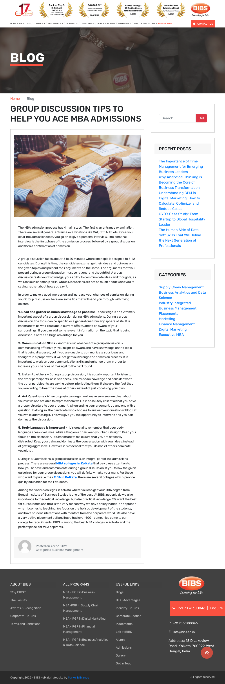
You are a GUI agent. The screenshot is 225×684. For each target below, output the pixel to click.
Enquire (216, 608)
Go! (201, 118)
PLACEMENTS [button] (55, 23)
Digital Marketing (173, 329)
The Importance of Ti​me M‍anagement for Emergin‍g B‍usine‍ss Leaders (181, 166)
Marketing (167, 319)
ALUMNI (152, 23)
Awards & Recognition (25, 608)
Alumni (120, 640)
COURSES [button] (39, 23)
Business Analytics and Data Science (182, 295)
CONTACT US (202, 23)
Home (15, 98)
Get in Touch (124, 663)
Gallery (121, 655)
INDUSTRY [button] (72, 23)
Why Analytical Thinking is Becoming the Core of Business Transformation (180, 182)
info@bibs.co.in (184, 632)
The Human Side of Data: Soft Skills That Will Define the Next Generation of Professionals (180, 238)
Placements (168, 313)
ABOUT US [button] (25, 23)
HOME (14, 23)
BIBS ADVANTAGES (106, 23)
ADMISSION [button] (124, 23)
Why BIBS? (17, 592)
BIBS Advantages (128, 600)
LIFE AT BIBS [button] (88, 23)
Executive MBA (171, 335)
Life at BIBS (124, 632)
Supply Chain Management (181, 287)
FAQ (136, 23)
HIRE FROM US (165, 23)
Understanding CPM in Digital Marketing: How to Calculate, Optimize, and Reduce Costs (179, 201)
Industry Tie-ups (127, 608)
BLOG (143, 23)
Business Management (177, 308)
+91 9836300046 (185, 623)
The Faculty (18, 600)
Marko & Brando (78, 677)
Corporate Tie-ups (23, 616)
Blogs (119, 592)
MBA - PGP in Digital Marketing (84, 618)
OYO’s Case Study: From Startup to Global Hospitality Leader (182, 219)
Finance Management (177, 324)
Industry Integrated (175, 303)
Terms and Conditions (25, 624)
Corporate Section (128, 616)
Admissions (124, 647)
